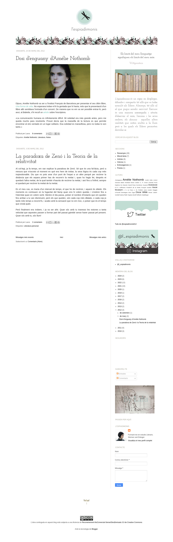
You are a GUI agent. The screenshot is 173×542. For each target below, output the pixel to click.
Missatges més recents (25, 237)
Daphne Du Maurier (121, 185)
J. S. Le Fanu (128, 190)
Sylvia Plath (123, 195)
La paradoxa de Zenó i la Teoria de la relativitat (137, 323)
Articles (120, 159)
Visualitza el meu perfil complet (140, 441)
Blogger (95, 529)
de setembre (125, 313)
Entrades (121, 374)
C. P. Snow (144, 182)
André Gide (148, 180)
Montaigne (124, 192)
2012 (120, 310)
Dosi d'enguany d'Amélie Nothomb (53, 58)
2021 (120, 286)
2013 (120, 306)
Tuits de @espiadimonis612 (126, 224)
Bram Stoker (135, 182)
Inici (61, 237)
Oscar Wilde (141, 192)
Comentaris (122, 378)
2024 (120, 276)
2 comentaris (37, 222)
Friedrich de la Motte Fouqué (136, 187)
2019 (120, 293)
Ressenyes (121, 153)
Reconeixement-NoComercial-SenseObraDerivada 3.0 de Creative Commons (112, 522)
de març (123, 316)
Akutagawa (118, 180)
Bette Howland (125, 182)
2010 (120, 331)
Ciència (120, 162)
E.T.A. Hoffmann (120, 187)
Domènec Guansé (142, 185)
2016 (120, 300)
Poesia (120, 168)
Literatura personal (31, 226)
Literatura (41, 137)
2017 (120, 296)
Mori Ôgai (131, 192)
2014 (120, 303)
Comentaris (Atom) (35, 242)
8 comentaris (37, 134)
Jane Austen (148, 190)
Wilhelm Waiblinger (143, 195)
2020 (120, 289)
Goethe (149, 187)
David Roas (132, 185)
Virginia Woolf (132, 195)
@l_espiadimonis (124, 264)
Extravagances (123, 165)
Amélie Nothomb (30, 137)
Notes (48, 137)
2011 (120, 328)
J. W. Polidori (138, 190)
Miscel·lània (121, 156)
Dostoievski (152, 185)
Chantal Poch (152, 182)
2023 (120, 279)
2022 (120, 283)
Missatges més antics (97, 237)
